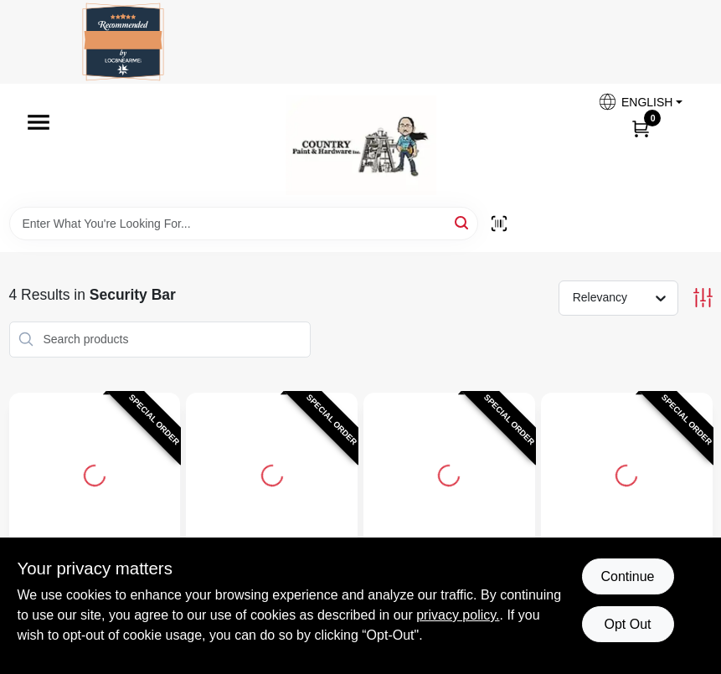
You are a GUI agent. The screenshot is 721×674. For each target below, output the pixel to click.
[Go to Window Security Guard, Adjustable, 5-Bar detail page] (272, 473)
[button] (639, 102)
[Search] (463, 222)
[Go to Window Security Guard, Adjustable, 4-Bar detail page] (449, 473)
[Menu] (38, 122)
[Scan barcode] (499, 223)
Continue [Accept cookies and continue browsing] (627, 576)
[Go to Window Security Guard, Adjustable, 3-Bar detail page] (626, 473)
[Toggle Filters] (703, 297)
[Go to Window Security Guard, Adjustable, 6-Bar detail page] (94, 473)
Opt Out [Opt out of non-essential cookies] (627, 624)
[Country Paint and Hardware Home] (361, 145)
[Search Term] (243, 223)
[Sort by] (627, 297)
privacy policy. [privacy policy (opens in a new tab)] (457, 615)
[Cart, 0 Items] (640, 128)
